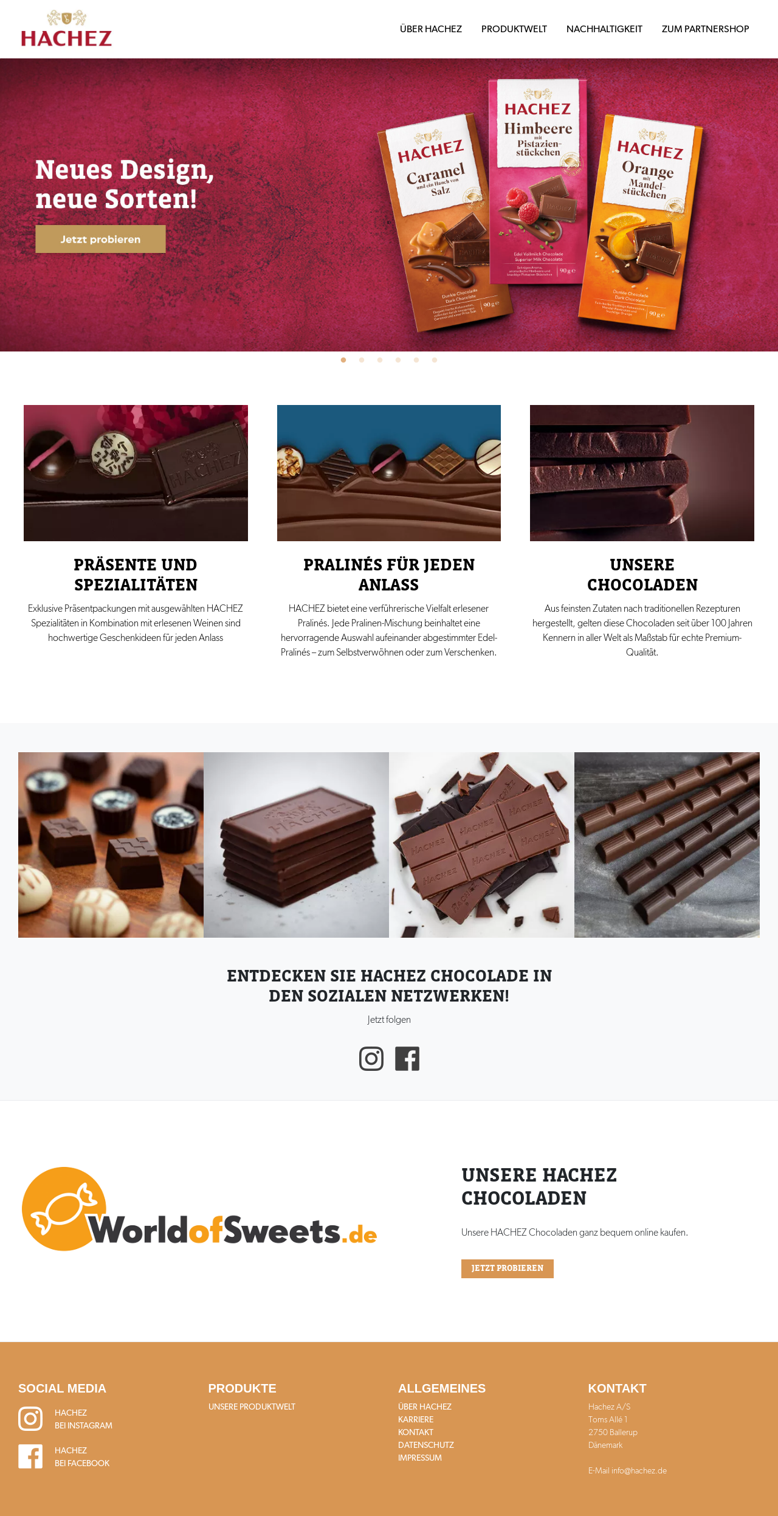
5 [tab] (416, 361)
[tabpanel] (389, 204)
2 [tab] (362, 361)
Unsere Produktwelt (251, 1406)
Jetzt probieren (507, 1268)
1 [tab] (343, 361)
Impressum (420, 1457)
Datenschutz (426, 1445)
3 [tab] (380, 361)
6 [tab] (435, 361)
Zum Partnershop (705, 29)
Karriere (415, 1419)
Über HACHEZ (431, 29)
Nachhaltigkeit (604, 29)
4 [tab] (398, 361)
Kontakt (415, 1432)
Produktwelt (514, 29)
